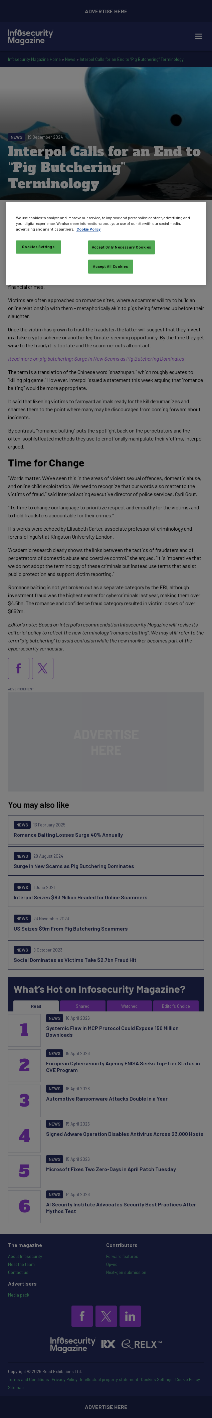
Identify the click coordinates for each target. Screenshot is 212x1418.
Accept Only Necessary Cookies (122, 247)
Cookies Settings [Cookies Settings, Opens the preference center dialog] (38, 247)
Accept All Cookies (110, 267)
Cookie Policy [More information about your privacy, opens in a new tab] (88, 229)
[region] (106, 243)
